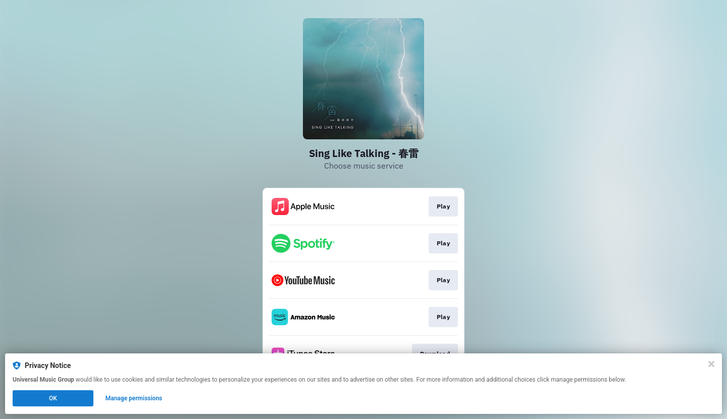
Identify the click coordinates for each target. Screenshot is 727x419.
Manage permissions (134, 398)
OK (53, 398)
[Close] (711, 364)
